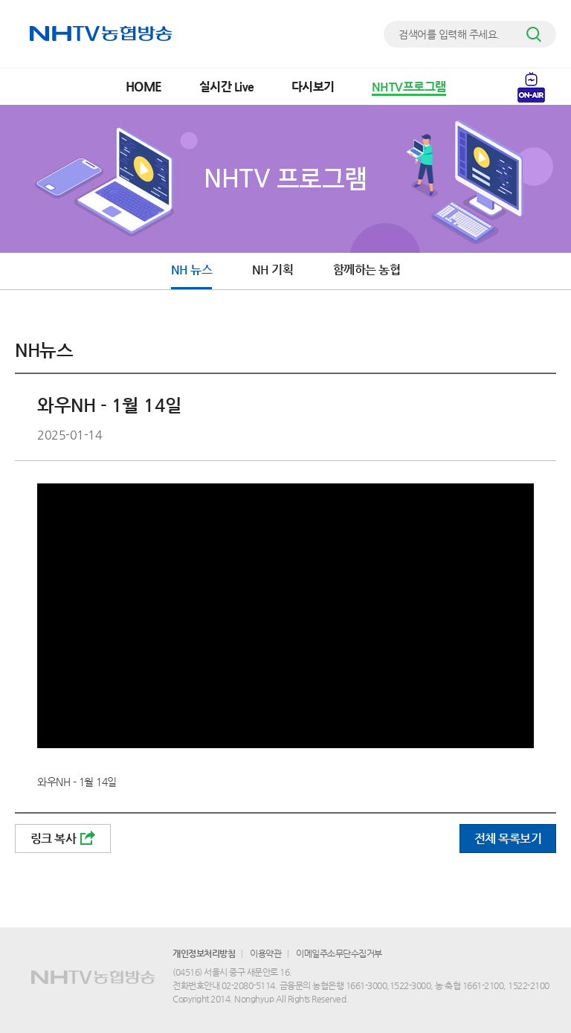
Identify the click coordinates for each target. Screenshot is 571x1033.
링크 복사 (63, 839)
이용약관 (265, 953)
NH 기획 (273, 270)
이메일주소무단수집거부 (339, 953)
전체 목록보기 (508, 838)
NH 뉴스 (192, 270)
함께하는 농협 (367, 270)
